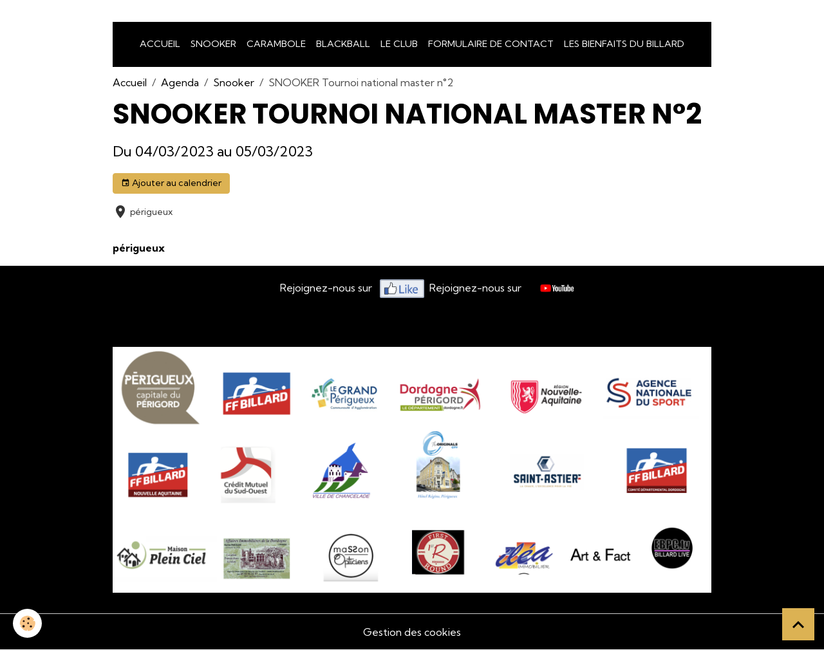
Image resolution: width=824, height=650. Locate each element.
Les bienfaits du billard (624, 44)
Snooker (233, 82)
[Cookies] (27, 623)
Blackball (343, 44)
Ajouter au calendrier (171, 183)
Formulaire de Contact (491, 44)
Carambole (276, 44)
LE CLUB (399, 44)
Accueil (160, 44)
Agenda (180, 82)
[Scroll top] (798, 624)
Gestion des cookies (412, 632)
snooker (213, 44)
